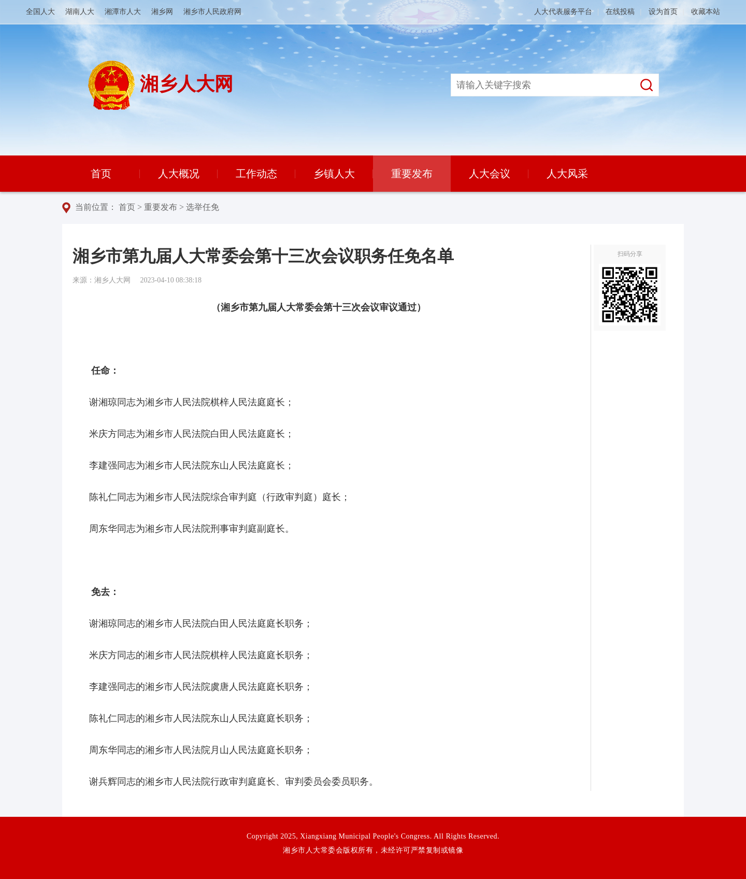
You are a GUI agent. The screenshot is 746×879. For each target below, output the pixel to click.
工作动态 (256, 173)
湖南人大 (79, 12)
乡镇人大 (334, 173)
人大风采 (567, 173)
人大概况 (178, 173)
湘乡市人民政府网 (212, 12)
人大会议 (489, 173)
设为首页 (663, 12)
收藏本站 (705, 12)
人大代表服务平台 (563, 12)
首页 (101, 173)
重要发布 (412, 173)
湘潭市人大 (123, 12)
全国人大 (40, 12)
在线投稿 (620, 12)
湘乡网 (162, 12)
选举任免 (202, 207)
